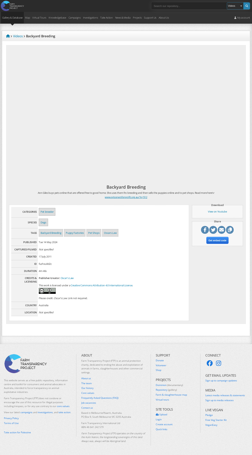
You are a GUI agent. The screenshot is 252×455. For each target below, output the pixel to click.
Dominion (169, 385)
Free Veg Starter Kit (216, 420)
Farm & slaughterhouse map (171, 394)
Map (27, 17)
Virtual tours (162, 399)
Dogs (43, 222)
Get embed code (217, 240)
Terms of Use (11, 423)
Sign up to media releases (219, 400)
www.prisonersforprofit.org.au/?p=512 (126, 197)
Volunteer (161, 365)
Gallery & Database (12, 17)
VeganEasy (211, 425)
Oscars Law (110, 233)
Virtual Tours (39, 17)
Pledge (209, 415)
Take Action (106, 17)
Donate (160, 360)
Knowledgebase (57, 17)
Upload (161, 414)
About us (86, 378)
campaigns (26, 412)
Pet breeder (47, 211)
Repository (166, 389)
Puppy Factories (75, 233)
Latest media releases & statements (225, 395)
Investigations (90, 17)
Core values (87, 393)
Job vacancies (88, 402)
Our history (87, 388)
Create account (164, 424)
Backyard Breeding (51, 233)
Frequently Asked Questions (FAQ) (100, 398)
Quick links (161, 429)
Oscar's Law (67, 278)
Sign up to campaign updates (221, 380)
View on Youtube (217, 211)
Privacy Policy (11, 418)
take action (64, 412)
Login (159, 419)
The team (86, 383)
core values (63, 406)
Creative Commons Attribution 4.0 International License (101, 285)
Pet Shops (93, 233)
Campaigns (75, 17)
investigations (45, 412)
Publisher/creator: (49, 278)
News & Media (123, 17)
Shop (158, 370)
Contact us (87, 407)
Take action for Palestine (17, 432)
